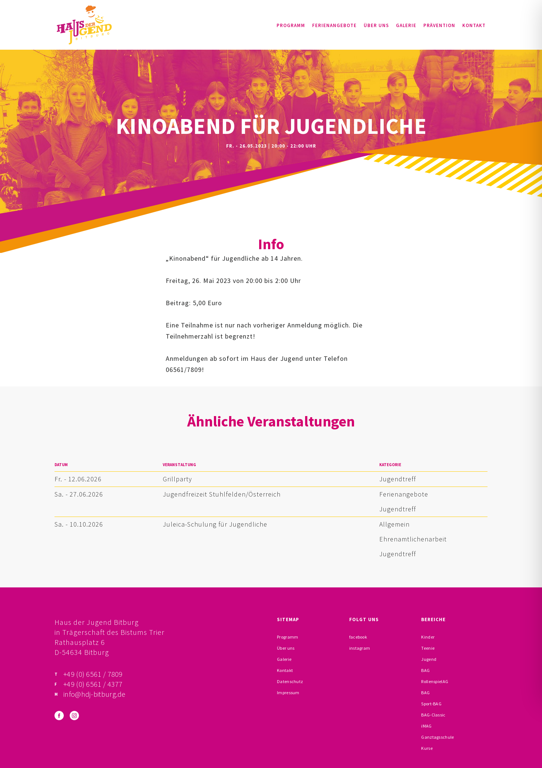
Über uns (376, 25)
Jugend (428, 659)
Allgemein (394, 524)
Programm (291, 25)
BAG (425, 670)
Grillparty (177, 479)
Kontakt (474, 25)
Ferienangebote (334, 25)
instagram (359, 648)
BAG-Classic (433, 715)
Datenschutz (290, 681)
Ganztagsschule (437, 737)
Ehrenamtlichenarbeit (413, 539)
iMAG (426, 726)
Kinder (427, 637)
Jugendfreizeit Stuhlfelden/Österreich (222, 494)
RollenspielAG (434, 681)
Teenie (427, 648)
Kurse (427, 748)
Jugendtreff (397, 479)
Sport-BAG (431, 703)
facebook (358, 637)
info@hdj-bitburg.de (94, 694)
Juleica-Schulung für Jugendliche (215, 524)
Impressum (288, 692)
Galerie (406, 25)
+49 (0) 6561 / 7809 (93, 674)
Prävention (439, 25)
